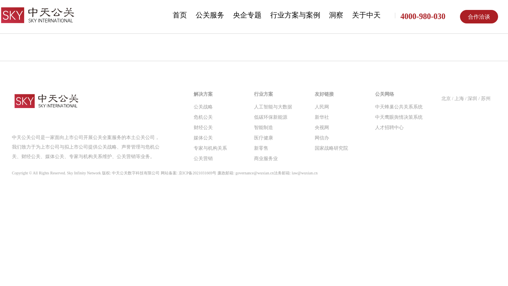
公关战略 (203, 107)
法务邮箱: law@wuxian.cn (296, 173)
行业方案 (263, 94)
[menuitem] (179, 16)
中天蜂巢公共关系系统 (399, 107)
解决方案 (203, 94)
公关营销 (203, 158)
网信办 (322, 138)
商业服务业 (266, 158)
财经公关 (203, 127)
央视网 (322, 127)
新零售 (261, 148)
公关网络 (384, 94)
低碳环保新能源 (270, 117)
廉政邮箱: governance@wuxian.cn (245, 173)
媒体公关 (203, 138)
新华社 (322, 117)
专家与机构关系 (210, 148)
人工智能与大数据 (273, 107)
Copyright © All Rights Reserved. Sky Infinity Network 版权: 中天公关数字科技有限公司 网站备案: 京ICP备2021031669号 (165, 173)
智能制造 (263, 127)
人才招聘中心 (389, 127)
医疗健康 (263, 138)
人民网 (322, 107)
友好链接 (324, 94)
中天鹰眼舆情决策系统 (399, 117)
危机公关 (203, 117)
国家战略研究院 (331, 148)
